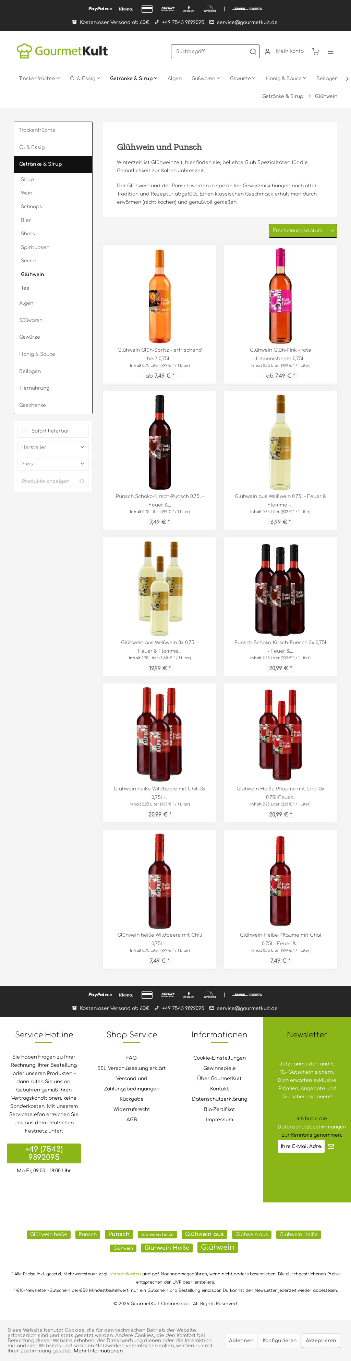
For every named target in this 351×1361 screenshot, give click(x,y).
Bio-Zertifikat (219, 1109)
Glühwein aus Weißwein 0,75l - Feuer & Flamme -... (280, 501)
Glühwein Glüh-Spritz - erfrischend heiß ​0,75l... (160, 354)
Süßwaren (31, 320)
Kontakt (219, 1088)
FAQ (131, 1058)
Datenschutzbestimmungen (312, 1126)
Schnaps (31, 206)
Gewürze (29, 337)
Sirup (27, 179)
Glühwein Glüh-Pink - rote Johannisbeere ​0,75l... (280, 354)
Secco (28, 260)
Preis (27, 463)
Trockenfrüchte (37, 130)
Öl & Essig (32, 147)
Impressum (219, 1119)
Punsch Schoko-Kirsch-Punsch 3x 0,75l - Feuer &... (280, 647)
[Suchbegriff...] (215, 51)
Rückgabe (132, 1099)
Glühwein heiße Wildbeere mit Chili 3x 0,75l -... (160, 793)
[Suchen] (252, 51)
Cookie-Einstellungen (219, 1058)
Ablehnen (241, 1340)
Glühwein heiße (48, 1234)
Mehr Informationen (98, 1350)
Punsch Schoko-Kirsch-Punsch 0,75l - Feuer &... (160, 501)
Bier (26, 220)
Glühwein (32, 274)
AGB (131, 1119)
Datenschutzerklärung (219, 1099)
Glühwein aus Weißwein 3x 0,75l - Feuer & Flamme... (160, 647)
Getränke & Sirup (40, 164)
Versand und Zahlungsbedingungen (131, 1083)
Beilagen (30, 371)
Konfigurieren (280, 1340)
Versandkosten (125, 1274)
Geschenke (32, 405)
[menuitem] (215, 51)
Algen (26, 303)
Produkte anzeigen (53, 481)
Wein (26, 193)
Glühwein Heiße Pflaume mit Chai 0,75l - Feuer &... (280, 939)
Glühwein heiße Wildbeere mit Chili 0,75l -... (159, 939)
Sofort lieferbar (50, 431)
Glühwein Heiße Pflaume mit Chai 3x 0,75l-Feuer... (281, 793)
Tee (25, 288)
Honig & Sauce (37, 354)
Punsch (88, 1234)
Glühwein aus (204, 1234)
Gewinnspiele (219, 1068)
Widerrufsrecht (131, 1109)
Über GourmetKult (219, 1078)
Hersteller (33, 447)
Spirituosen (35, 247)
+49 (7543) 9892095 (44, 1153)
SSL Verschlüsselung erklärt (131, 1068)
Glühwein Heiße (299, 1234)
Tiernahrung (34, 388)
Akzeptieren (321, 1340)
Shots (28, 233)
